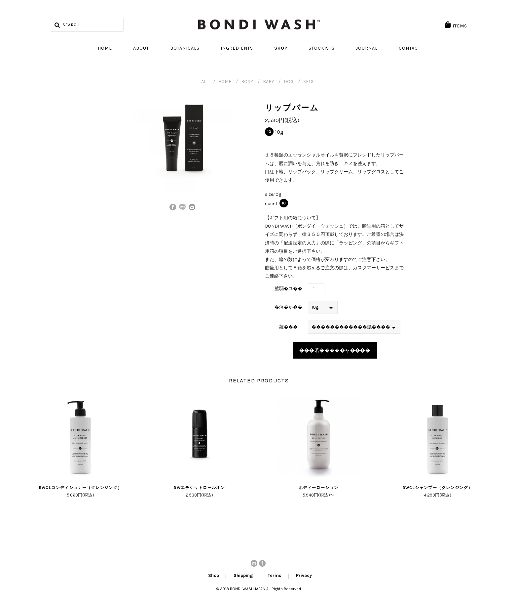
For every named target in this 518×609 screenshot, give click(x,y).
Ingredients (237, 48)
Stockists (322, 48)
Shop (280, 48)
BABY (268, 81)
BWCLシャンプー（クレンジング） (438, 487)
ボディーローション (319, 487)
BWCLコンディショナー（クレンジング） (80, 487)
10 (269, 131)
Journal (367, 48)
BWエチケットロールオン (199, 487)
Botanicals (185, 48)
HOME (224, 81)
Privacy (304, 576)
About (141, 48)
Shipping (243, 576)
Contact (410, 48)
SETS (308, 81)
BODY (247, 81)
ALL (204, 81)
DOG (288, 81)
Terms (274, 576)
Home (105, 48)
